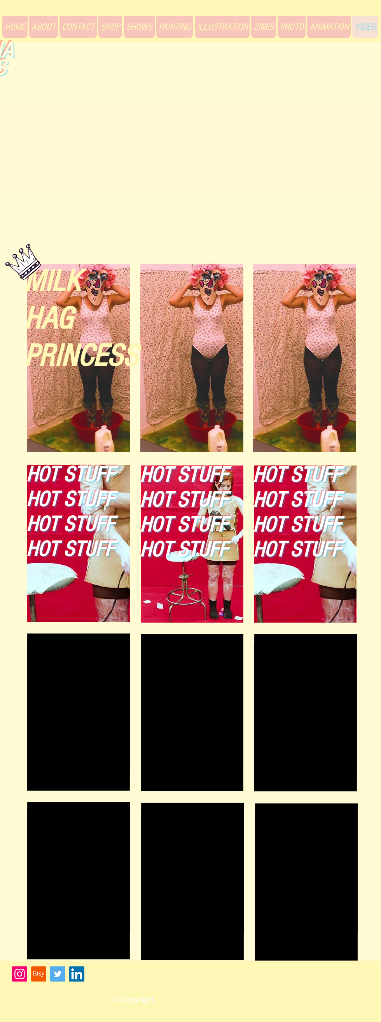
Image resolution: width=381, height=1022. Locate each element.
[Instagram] (19, 974)
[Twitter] (57, 974)
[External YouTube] (189, 159)
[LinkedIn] (76, 974)
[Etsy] (38, 974)
